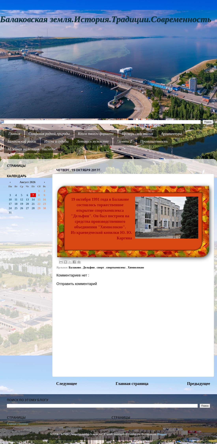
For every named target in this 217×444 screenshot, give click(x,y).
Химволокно (136, 267)
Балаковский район (21, 141)
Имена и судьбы (56, 141)
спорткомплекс (116, 267)
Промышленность (154, 141)
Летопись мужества (93, 141)
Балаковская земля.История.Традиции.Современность (105, 19)
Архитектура (171, 134)
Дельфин (89, 267)
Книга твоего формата (96, 134)
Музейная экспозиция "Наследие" (32, 149)
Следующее (66, 383)
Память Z (124, 141)
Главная (14, 134)
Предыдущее (198, 383)
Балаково (75, 267)
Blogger (161, 434)
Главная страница (132, 383)
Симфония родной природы (49, 134)
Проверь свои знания (137, 134)
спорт (101, 267)
